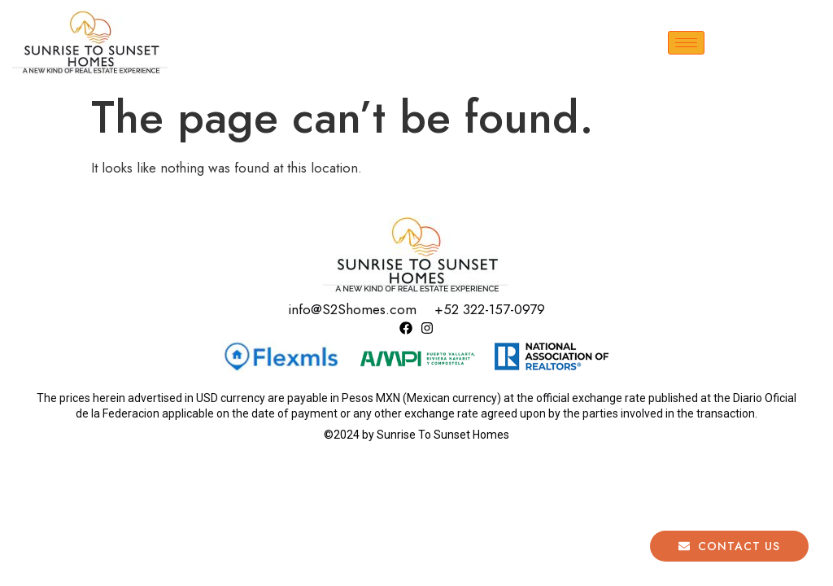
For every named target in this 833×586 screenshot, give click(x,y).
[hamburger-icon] (686, 43)
